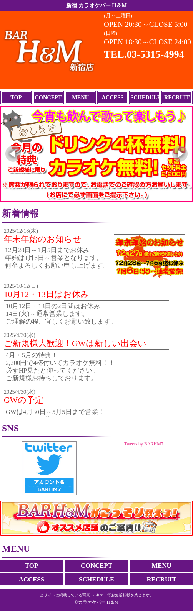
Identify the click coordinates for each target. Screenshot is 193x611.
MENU (80, 97)
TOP (16, 97)
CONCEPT (48, 97)
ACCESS (112, 97)
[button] (13, 154)
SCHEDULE (144, 97)
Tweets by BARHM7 (143, 444)
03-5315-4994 (155, 54)
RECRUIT (177, 97)
